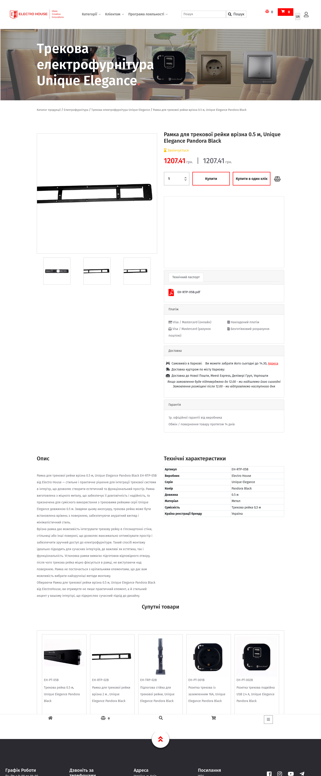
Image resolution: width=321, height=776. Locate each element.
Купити (211, 179)
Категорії (89, 14)
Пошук (236, 14)
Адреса (273, 363)
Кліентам (112, 14)
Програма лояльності (146, 14)
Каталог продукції (49, 109)
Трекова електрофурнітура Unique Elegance (120, 109)
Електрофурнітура (76, 109)
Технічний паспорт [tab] (186, 277)
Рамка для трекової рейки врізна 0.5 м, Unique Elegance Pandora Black (200, 109)
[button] (173, 232)
